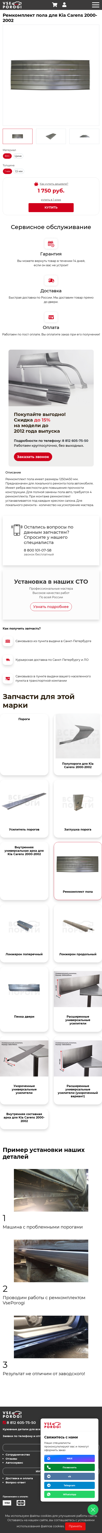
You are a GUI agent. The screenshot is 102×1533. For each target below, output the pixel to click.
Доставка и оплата (19, 1478)
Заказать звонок (33, 457)
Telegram (69, 1485)
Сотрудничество (18, 1454)
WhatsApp (69, 1494)
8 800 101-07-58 (37, 550)
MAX (69, 1458)
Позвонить (70, 1467)
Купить (51, 207)
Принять (75, 1526)
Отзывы (11, 1458)
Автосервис (14, 1462)
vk (69, 1476)
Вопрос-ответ (16, 1482)
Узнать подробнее (51, 607)
